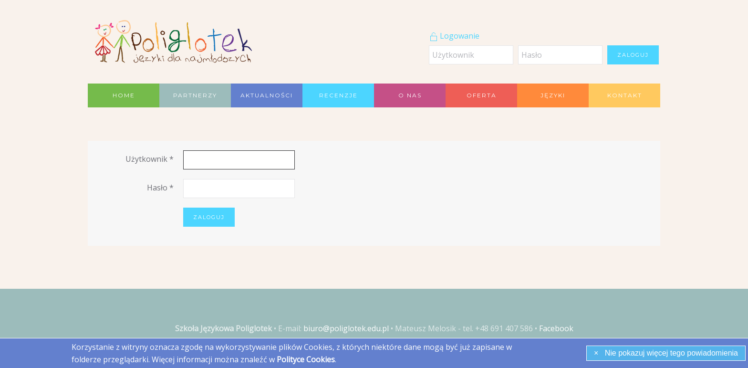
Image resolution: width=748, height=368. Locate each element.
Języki (552, 95)
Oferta (482, 95)
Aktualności (266, 95)
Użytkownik (149, 159)
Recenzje (338, 95)
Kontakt (624, 95)
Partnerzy (195, 95)
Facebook (556, 328)
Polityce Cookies (306, 359)
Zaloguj (633, 55)
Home (124, 95)
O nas (410, 95)
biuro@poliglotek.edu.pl (346, 328)
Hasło (160, 187)
